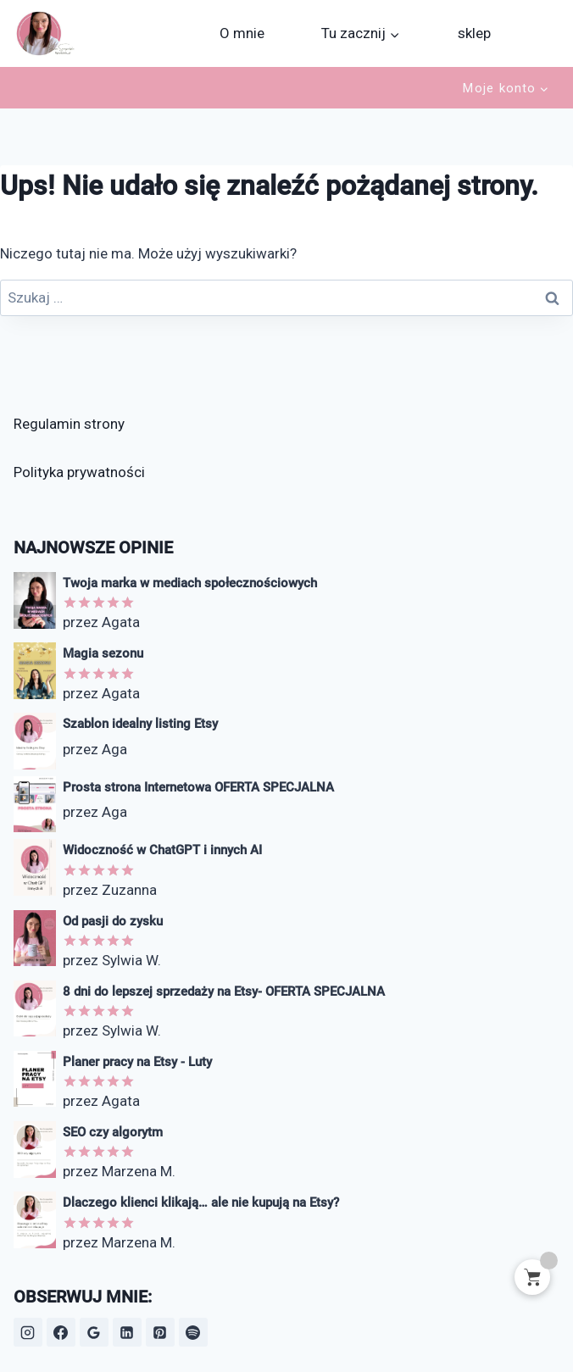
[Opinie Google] (94, 1332)
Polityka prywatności (79, 472)
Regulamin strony (69, 423)
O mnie (242, 33)
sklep (474, 33)
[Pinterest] (160, 1332)
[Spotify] (193, 1332)
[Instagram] (28, 1332)
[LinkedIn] (127, 1332)
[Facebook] (61, 1332)
